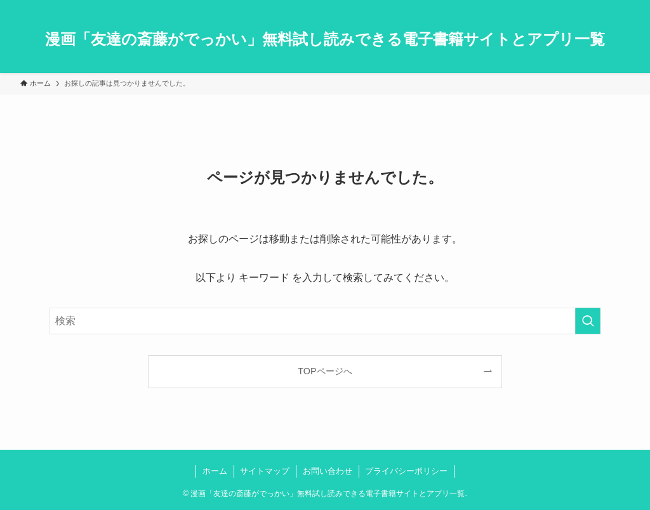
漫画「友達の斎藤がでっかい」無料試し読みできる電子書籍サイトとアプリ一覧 (325, 39)
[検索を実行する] (587, 321)
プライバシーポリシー (406, 471)
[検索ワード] (325, 321)
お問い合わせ (327, 471)
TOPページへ (325, 371)
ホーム (214, 471)
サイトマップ (264, 471)
